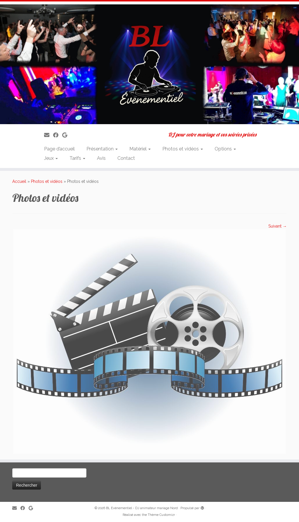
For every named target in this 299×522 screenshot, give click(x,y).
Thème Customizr (161, 515)
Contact (126, 158)
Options (225, 149)
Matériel (140, 149)
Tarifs (77, 158)
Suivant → (277, 226)
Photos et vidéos (182, 149)
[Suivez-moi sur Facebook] (57, 135)
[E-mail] (48, 135)
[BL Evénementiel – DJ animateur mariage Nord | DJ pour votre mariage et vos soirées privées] (149, 64)
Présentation (102, 149)
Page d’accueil (59, 149)
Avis (101, 158)
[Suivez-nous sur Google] (66, 135)
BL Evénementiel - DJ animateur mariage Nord (142, 508)
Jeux (51, 158)
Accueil (19, 181)
